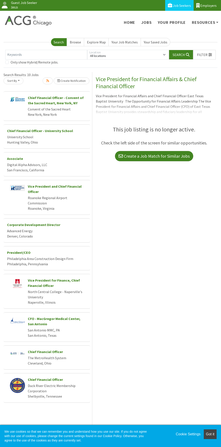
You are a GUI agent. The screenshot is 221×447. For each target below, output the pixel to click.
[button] (204, 55)
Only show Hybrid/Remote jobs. (34, 62)
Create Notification (71, 81)
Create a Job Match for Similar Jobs (154, 156)
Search (59, 42)
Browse (75, 42)
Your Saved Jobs (155, 42)
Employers (206, 5)
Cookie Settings (188, 434)
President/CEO (18, 252)
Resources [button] (203, 22)
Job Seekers (179, 5)
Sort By (12, 81)
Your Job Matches (124, 42)
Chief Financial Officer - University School (40, 131)
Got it (210, 434)
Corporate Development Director (33, 225)
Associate (15, 158)
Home (129, 22)
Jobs (146, 22)
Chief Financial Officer (45, 352)
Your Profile (172, 22)
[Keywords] (46, 55)
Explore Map (96, 42)
